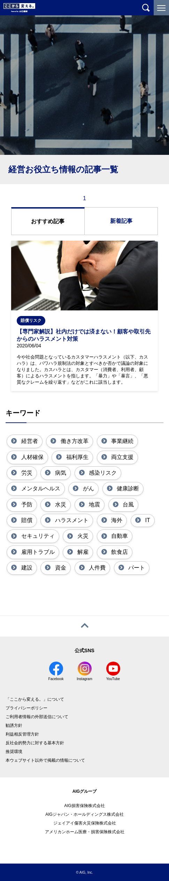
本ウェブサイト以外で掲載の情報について (45, 760)
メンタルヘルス (40, 488)
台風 (127, 504)
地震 (93, 504)
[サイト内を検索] (146, 7)
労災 (26, 473)
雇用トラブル (37, 552)
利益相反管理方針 (22, 734)
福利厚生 (76, 457)
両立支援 (121, 457)
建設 (26, 568)
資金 (59, 568)
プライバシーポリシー (26, 708)
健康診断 (127, 488)
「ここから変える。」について (35, 699)
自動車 (119, 536)
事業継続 (121, 441)
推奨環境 (14, 751)
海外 (116, 520)
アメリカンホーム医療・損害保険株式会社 (84, 831)
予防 (26, 504)
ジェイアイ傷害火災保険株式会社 (84, 823)
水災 (59, 504)
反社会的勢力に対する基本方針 (35, 742)
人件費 (96, 568)
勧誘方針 (14, 725)
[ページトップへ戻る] (84, 626)
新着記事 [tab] (121, 221)
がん (87, 488)
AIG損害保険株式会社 (84, 805)
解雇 (82, 552)
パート (136, 568)
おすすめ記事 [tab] (47, 221)
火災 (82, 536)
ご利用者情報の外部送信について (37, 716)
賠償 (26, 520)
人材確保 (31, 457)
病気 (59, 473)
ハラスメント (70, 520)
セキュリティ (37, 536)
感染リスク (102, 473)
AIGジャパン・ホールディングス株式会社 (84, 814)
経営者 (29, 441)
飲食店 (119, 552)
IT (147, 520)
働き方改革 (73, 441)
